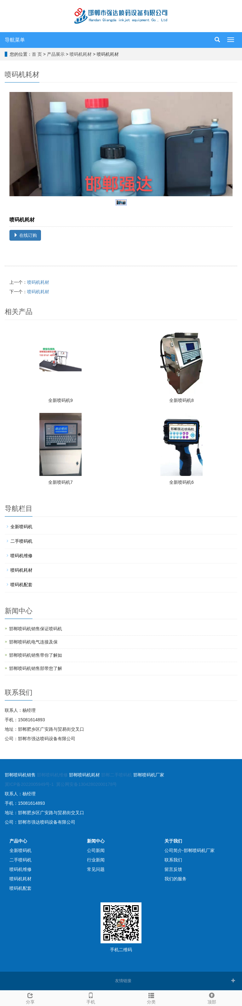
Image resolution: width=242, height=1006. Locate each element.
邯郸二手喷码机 (116, 774)
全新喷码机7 (60, 482)
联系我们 (173, 859)
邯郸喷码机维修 (52, 774)
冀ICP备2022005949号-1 (29, 784)
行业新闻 (96, 859)
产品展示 (56, 54)
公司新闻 (96, 850)
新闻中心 (96, 840)
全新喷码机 (21, 526)
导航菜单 (15, 40)
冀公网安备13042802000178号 (86, 784)
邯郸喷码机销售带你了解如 (35, 655)
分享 (30, 997)
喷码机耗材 (81, 54)
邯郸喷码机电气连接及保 (33, 641)
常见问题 (96, 869)
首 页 (37, 54)
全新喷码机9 (60, 400)
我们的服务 (175, 878)
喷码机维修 (21, 555)
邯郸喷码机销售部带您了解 (35, 668)
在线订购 (25, 235)
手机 (90, 997)
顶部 (212, 997)
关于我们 (173, 840)
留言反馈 (173, 869)
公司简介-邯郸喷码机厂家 (189, 850)
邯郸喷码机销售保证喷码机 (35, 628)
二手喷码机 (21, 541)
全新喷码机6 (181, 482)
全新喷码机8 (181, 400)
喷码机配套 (21, 584)
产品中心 (18, 840)
